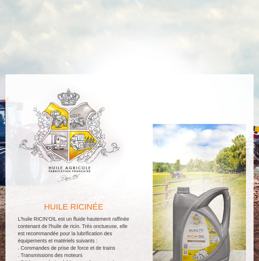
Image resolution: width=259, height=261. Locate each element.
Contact (167, 219)
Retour (82, 219)
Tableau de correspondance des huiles (181, 255)
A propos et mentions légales (105, 255)
